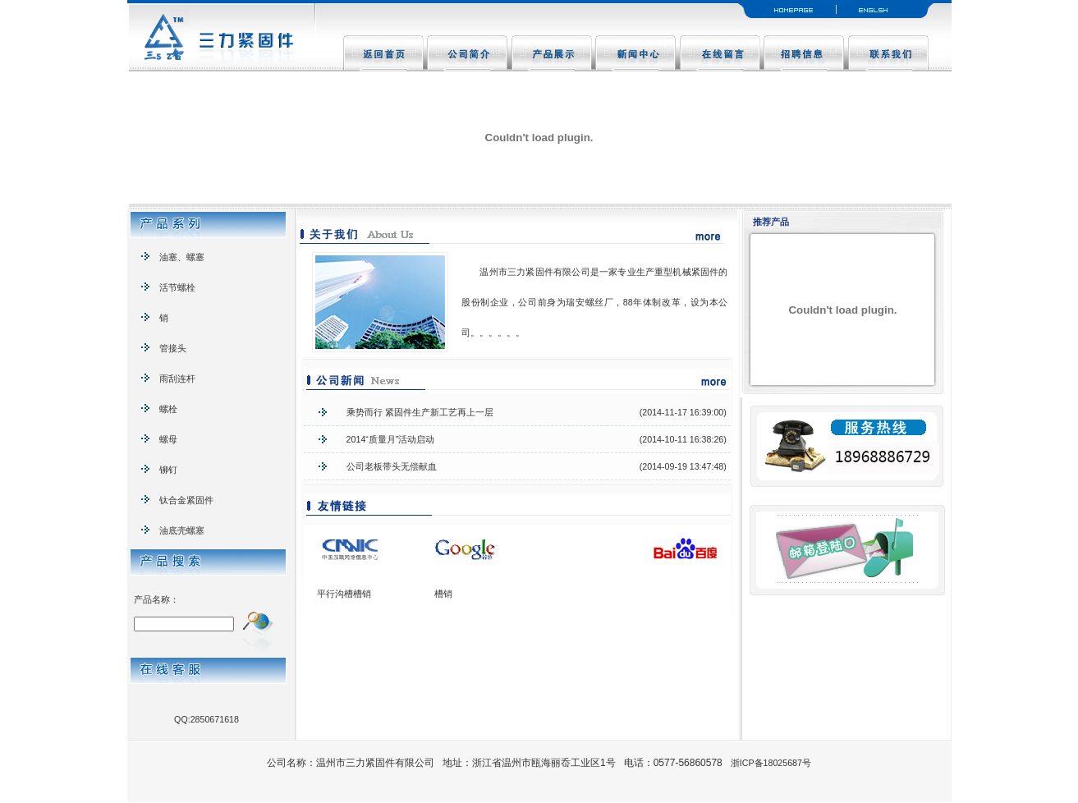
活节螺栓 (168, 287)
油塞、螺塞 (172, 257)
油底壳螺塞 (172, 530)
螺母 (159, 439)
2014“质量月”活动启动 (390, 439)
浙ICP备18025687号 (771, 763)
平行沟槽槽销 (344, 594)
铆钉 (159, 470)
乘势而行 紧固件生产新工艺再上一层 (419, 412)
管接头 (163, 348)
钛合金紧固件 (177, 500)
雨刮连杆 (168, 378)
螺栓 (159, 409)
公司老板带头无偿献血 (391, 466)
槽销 (443, 594)
